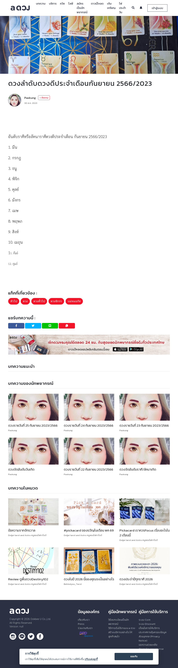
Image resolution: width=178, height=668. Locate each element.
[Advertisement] (89, 119)
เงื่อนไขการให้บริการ (149, 628)
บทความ (41, 3)
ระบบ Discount (147, 624)
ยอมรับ (133, 656)
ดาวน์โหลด (97, 3)
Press (81, 624)
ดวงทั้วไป (39, 301)
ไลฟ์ (70, 3)
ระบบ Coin (145, 620)
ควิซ (62, 3)
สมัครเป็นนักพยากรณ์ (82, 7)
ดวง (25, 301)
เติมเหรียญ (111, 5)
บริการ (52, 3)
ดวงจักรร (56, 301)
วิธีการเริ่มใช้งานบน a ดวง (121, 628)
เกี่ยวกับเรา (84, 620)
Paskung (30, 98)
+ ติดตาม (44, 97)
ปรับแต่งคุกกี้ (91, 659)
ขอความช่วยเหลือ (148, 645)
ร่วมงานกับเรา (85, 628)
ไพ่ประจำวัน (122, 7)
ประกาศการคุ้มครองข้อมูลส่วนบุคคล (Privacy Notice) (153, 636)
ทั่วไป (13, 301)
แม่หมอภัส (74, 301)
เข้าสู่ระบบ (157, 8)
